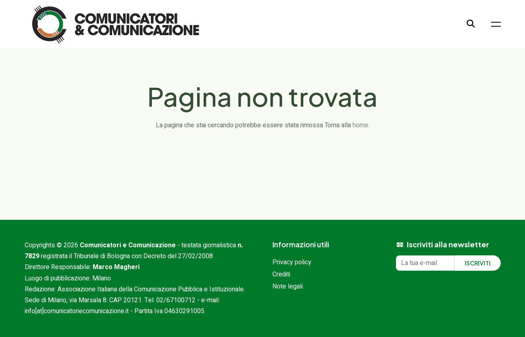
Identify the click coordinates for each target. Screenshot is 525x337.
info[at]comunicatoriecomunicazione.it (77, 311)
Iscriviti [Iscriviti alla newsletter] (478, 263)
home (360, 125)
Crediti (281, 274)
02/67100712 (176, 300)
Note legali (287, 286)
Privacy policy (291, 262)
